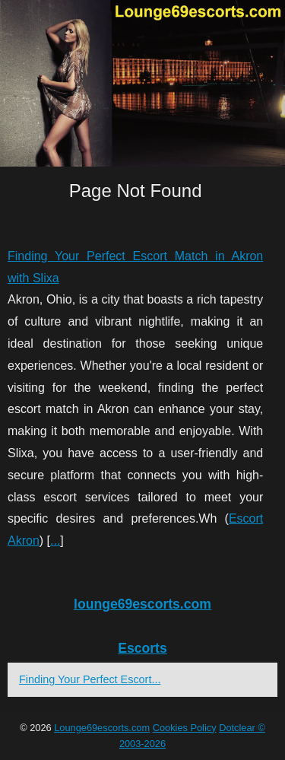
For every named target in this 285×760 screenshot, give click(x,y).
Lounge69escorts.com (102, 727)
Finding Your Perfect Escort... (89, 679)
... (55, 540)
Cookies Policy (185, 727)
